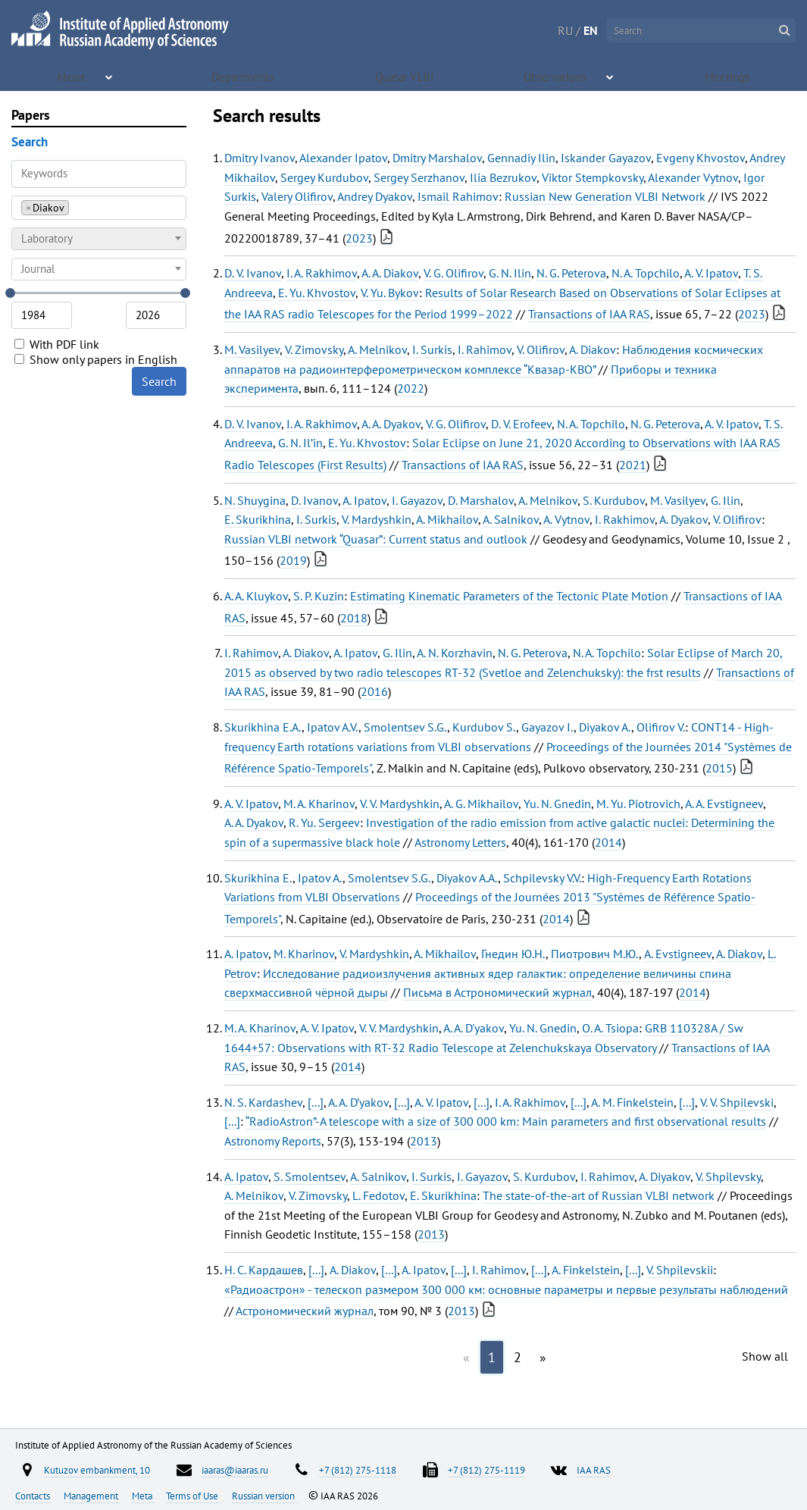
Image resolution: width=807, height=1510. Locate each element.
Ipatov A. (320, 877)
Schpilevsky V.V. (542, 877)
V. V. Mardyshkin (399, 803)
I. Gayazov (417, 500)
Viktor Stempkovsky (592, 177)
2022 (410, 388)
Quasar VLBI (405, 76)
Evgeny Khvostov (700, 157)
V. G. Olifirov (453, 272)
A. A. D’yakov (358, 1102)
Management (92, 1495)
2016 (374, 691)
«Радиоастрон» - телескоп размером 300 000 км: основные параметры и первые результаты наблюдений (506, 1289)
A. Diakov (592, 349)
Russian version (264, 1495)
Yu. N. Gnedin (557, 803)
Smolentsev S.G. (405, 727)
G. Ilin (725, 500)
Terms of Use (193, 1495)
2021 (632, 464)
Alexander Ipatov (343, 157)
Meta (143, 1495)
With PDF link (56, 344)
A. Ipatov (364, 500)
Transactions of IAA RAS (589, 313)
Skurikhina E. (258, 877)
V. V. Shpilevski (737, 1102)
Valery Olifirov (297, 196)
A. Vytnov (566, 519)
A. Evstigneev (678, 953)
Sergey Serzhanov (419, 177)
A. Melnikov (377, 349)
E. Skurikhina (257, 519)
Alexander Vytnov (693, 177)
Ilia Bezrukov (503, 177)
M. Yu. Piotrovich (638, 803)
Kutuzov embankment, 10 (97, 1470)
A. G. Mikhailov (481, 803)
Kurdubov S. (484, 727)
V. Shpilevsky (728, 1176)
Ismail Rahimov (458, 196)
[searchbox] (77, 207)
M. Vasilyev (252, 349)
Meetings (728, 76)
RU (565, 30)
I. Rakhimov (625, 519)
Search (159, 381)
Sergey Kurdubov (324, 177)
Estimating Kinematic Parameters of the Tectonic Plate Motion (509, 595)
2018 (354, 617)
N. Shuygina (255, 500)
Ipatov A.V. (332, 727)
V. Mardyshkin (376, 519)
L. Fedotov (378, 1195)
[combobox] (98, 208)
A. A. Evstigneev (724, 803)
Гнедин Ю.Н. (513, 953)
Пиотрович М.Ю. (595, 953)
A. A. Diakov (389, 272)
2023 (359, 238)
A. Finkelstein (586, 1269)
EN (590, 30)
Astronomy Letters (460, 842)
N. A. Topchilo (646, 272)
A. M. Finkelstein (632, 1102)
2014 (608, 842)
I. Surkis (432, 349)
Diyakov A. (605, 727)
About (72, 76)
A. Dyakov (683, 519)
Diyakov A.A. (467, 877)
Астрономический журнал (305, 1310)
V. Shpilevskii (679, 1269)
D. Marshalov (481, 500)
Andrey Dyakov (374, 196)
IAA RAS (594, 1470)
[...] (316, 1102)
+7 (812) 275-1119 (486, 1470)
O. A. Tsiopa (610, 1027)
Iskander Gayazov (606, 157)
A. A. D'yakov (473, 1027)
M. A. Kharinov (319, 803)
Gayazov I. (547, 727)
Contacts (33, 1495)
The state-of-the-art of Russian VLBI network (599, 1195)
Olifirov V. (661, 727)
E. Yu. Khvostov (316, 292)
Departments (244, 76)
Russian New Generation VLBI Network (605, 196)
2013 (423, 1140)
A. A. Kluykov (256, 595)
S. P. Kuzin (318, 595)
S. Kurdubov (614, 500)
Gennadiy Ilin (521, 157)
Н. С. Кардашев (263, 1269)
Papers (30, 115)
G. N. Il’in (300, 442)
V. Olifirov (541, 349)
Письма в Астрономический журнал (497, 992)
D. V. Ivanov (252, 272)
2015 (719, 767)
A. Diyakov (664, 1176)
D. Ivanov (314, 500)
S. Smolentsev (310, 1176)
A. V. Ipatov (711, 272)
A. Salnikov (511, 519)
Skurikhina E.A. (263, 727)
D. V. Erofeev (521, 423)
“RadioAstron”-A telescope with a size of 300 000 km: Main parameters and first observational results (506, 1121)
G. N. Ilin (510, 272)
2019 (293, 560)
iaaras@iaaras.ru (235, 1470)
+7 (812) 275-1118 (357, 1470)
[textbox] (99, 238)
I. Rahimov (484, 349)
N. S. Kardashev (263, 1102)
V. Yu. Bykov (390, 292)
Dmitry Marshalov (437, 157)
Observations (556, 76)
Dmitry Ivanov (259, 157)
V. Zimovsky (314, 349)
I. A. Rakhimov (321, 272)
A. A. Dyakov (391, 423)
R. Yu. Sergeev (324, 822)
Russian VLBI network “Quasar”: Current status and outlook (375, 539)
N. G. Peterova (571, 272)
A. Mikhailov (447, 519)
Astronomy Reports (272, 1140)
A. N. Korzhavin (455, 652)
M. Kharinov (304, 953)
